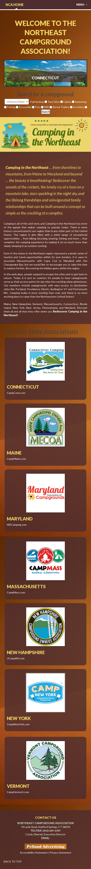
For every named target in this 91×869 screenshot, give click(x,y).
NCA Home (15, 5)
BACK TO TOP (13, 861)
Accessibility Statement (34, 852)
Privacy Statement (60, 852)
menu (81, 4)
